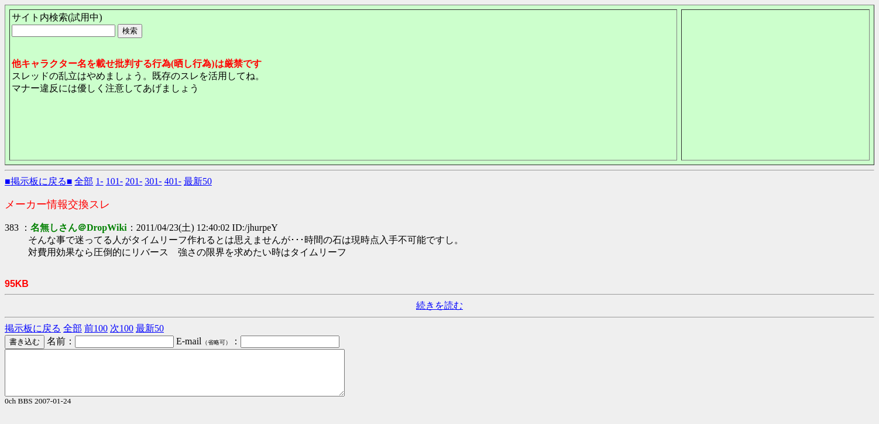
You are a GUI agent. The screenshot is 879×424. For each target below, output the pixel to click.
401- (172, 181)
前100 (96, 328)
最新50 (198, 181)
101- (114, 181)
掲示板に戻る (33, 328)
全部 (83, 181)
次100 (121, 328)
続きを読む (439, 305)
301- (153, 181)
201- (133, 181)
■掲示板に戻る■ (38, 181)
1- (99, 181)
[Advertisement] (225, 131)
